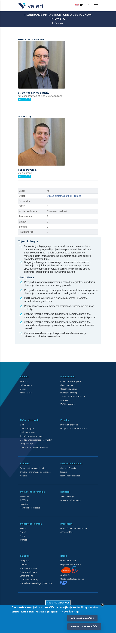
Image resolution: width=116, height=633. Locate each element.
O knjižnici (25, 560)
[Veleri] (31, 8)
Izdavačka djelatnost (70, 475)
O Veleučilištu (66, 532)
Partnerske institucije (30, 507)
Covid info (65, 575)
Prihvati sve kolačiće (84, 626)
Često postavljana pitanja (72, 579)
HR (79, 5)
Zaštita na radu (67, 404)
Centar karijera (27, 428)
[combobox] (79, 5)
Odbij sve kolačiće (82, 618)
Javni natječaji (67, 496)
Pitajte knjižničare (28, 572)
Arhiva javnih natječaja (70, 500)
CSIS (22, 424)
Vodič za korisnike (28, 568)
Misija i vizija (26, 392)
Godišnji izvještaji (68, 389)
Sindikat (64, 400)
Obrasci (23, 539)
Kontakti (24, 381)
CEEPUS (24, 500)
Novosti (23, 564)
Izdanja (63, 472)
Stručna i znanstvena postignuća (35, 472)
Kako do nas (26, 385)
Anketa (23, 475)
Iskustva (24, 504)
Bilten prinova (26, 575)
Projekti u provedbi (69, 424)
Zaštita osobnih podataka (72, 396)
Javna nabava (66, 385)
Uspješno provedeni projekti (73, 428)
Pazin (22, 536)
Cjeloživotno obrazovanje (32, 436)
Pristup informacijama (70, 381)
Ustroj (23, 389)
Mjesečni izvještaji (68, 392)
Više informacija (70, 611)
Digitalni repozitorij (29, 579)
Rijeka (23, 528)
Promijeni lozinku (68, 560)
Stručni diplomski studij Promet (64, 196)
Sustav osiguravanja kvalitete (34, 468)
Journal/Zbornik (68, 468)
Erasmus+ (24, 496)
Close (102, 605)
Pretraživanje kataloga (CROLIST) (36, 583)
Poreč (23, 532)
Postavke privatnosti (58, 602)
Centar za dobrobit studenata (34, 447)
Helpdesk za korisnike (70, 564)
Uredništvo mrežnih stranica (73, 528)
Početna (57, 23)
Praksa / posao (27, 432)
